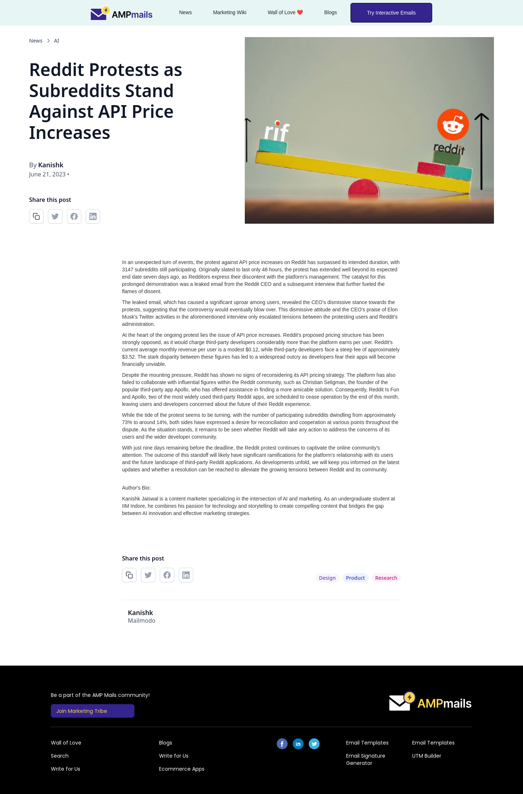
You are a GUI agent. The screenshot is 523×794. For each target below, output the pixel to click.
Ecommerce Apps (181, 769)
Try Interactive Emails (391, 13)
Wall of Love (66, 742)
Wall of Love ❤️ (285, 12)
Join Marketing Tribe (81, 711)
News (185, 12)
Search (60, 755)
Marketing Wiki (230, 12)
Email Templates (367, 742)
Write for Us (173, 755)
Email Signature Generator (365, 759)
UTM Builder (426, 755)
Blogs (330, 12)
